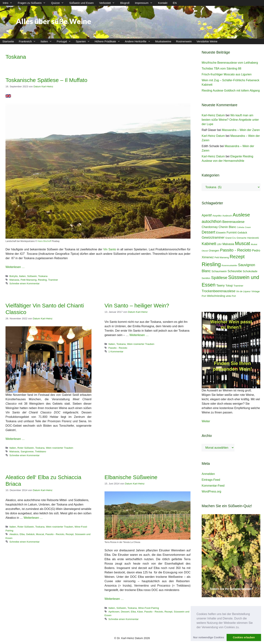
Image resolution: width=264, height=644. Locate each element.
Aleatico (13, 534)
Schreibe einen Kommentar (24, 283)
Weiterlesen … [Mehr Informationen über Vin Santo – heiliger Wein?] (139, 335)
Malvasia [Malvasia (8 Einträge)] (228, 244)
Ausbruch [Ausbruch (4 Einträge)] (227, 215)
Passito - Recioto (117, 347)
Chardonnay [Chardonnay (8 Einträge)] (210, 227)
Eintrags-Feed (211, 479)
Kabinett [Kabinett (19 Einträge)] (209, 243)
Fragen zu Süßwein (33, 3)
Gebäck (30, 534)
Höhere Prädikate (108, 41)
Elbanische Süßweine (130, 477)
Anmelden (208, 473)
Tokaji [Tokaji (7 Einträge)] (229, 285)
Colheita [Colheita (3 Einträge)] (240, 227)
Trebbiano (40, 451)
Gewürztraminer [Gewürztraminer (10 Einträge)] (213, 237)
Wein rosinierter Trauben (59, 447)
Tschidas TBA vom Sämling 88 (221, 68)
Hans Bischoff (44, 241)
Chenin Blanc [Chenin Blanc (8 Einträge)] (227, 227)
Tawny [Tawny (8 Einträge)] (220, 285)
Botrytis (13, 276)
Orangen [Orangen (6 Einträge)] (214, 250)
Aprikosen (113, 611)
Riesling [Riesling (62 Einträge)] (211, 264)
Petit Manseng (28, 279)
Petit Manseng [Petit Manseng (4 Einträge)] (221, 257)
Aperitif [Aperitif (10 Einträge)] (207, 215)
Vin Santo (109, 249)
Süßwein (32, 276)
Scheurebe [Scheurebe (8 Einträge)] (235, 271)
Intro (9, 3)
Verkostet (108, 3)
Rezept (70, 534)
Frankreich (28, 41)
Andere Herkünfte (139, 41)
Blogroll (124, 2)
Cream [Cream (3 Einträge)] (248, 227)
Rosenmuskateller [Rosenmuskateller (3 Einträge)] (229, 265)
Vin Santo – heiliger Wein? (136, 305)
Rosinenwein (184, 41)
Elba (22, 534)
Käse (140, 611)
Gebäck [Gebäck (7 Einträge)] (242, 232)
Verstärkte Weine (207, 41)
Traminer (53, 279)
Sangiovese (27, 451)
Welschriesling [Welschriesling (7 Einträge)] (216, 295)
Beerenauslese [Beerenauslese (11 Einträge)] (233, 222)
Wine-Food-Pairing (148, 608)
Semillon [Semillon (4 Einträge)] (206, 278)
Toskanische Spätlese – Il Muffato (46, 80)
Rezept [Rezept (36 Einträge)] (237, 256)
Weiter (206, 421)
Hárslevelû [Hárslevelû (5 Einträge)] (253, 237)
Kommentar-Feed (213, 485)
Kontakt (162, 2)
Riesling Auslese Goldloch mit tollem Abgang (231, 90)
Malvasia (14, 279)
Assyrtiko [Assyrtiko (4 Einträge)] (217, 215)
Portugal (65, 41)
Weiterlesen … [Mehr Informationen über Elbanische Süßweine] (114, 598)
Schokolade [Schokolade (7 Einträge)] (250, 271)
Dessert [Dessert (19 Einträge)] (208, 232)
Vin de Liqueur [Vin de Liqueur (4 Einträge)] (243, 291)
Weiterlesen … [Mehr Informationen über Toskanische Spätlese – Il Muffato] (15, 267)
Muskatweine (163, 41)
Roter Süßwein (25, 447)
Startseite (8, 41)
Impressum (145, 3)
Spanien (84, 41)
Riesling (42, 279)
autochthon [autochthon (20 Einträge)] (211, 221)
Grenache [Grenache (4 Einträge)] (241, 238)
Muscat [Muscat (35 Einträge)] (242, 243)
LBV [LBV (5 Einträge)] (219, 244)
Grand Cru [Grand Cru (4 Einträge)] (230, 238)
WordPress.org (211, 491)
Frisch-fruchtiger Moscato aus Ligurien (227, 74)
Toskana (42, 276)
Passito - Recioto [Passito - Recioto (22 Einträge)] (235, 250)
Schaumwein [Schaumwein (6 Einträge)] (219, 271)
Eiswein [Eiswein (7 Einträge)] (221, 232)
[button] (240, 627)
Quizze (59, 3)
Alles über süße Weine (53, 21)
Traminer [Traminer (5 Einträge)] (238, 285)
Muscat (40, 534)
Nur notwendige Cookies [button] (208, 637)
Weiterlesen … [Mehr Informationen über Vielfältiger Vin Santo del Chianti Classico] (15, 438)
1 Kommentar (115, 351)
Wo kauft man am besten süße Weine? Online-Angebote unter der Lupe (230, 120)
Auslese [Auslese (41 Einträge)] (241, 215)
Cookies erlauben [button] (244, 637)
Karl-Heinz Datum (213, 115)
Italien (47, 41)
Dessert (125, 611)
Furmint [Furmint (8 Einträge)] (232, 232)
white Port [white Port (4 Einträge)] (231, 296)
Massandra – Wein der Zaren (241, 130)
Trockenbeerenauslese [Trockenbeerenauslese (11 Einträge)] (218, 291)
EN (175, 2)
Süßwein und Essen (81, 2)
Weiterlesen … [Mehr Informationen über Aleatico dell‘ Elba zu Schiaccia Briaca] (33, 517)
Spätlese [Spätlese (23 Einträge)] (219, 277)
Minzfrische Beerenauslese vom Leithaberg (230, 62)
